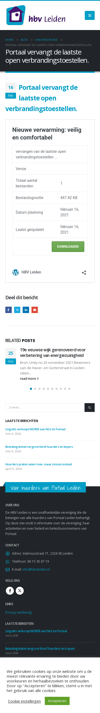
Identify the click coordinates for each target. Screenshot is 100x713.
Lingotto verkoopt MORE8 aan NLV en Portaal (35, 429)
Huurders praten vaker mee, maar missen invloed (38, 464)
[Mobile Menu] (90, 15)
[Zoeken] (90, 407)
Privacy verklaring (18, 612)
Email (34, 310)
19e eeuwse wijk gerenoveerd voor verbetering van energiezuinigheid (53, 352)
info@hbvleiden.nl (36, 569)
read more (29, 378)
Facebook (8, 310)
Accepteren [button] (57, 700)
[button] (31, 388)
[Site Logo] (35, 15)
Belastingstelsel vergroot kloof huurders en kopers (39, 447)
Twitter (17, 310)
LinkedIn (26, 310)
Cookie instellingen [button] (24, 701)
